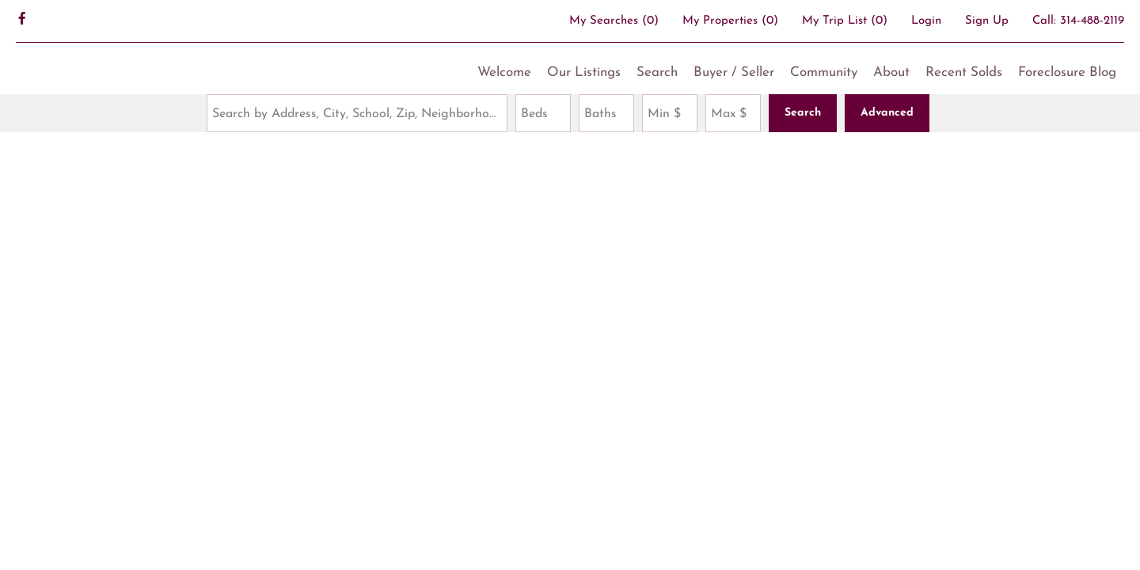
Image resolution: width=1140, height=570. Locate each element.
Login (926, 21)
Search (657, 72)
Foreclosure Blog (1067, 72)
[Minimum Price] (669, 113)
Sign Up (987, 21)
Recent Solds (963, 72)
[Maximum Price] (733, 113)
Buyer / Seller (734, 72)
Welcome (504, 72)
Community (823, 72)
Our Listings (584, 72)
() (614, 21)
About (891, 72)
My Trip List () (844, 21)
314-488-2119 (1092, 21)
